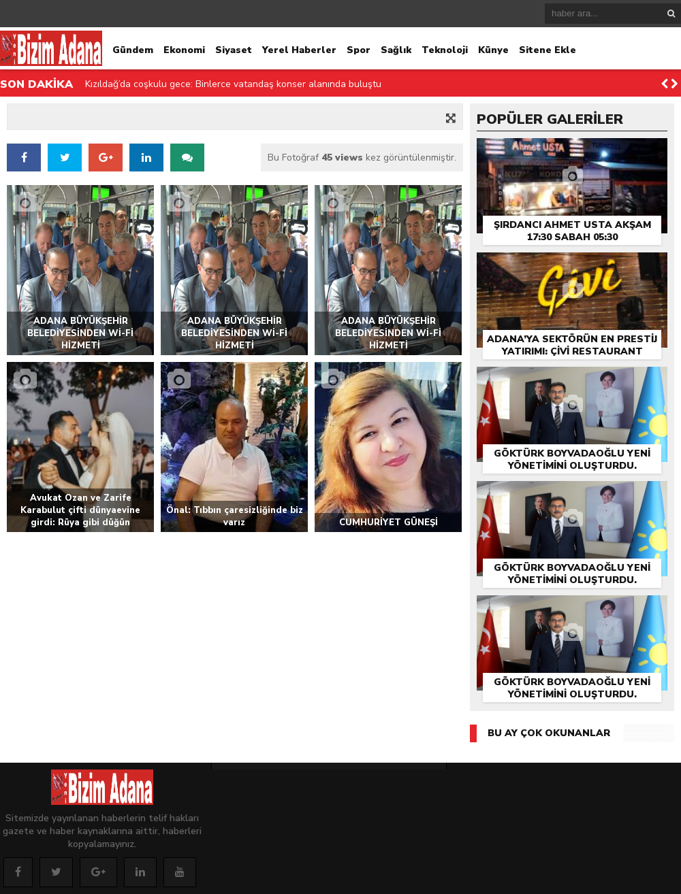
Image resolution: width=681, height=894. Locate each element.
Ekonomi (184, 50)
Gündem (132, 50)
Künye (493, 50)
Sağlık (396, 50)
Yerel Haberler (299, 50)
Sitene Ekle (547, 50)
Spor (358, 50)
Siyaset (233, 50)
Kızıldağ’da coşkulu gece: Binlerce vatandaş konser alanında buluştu (233, 84)
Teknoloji (445, 50)
